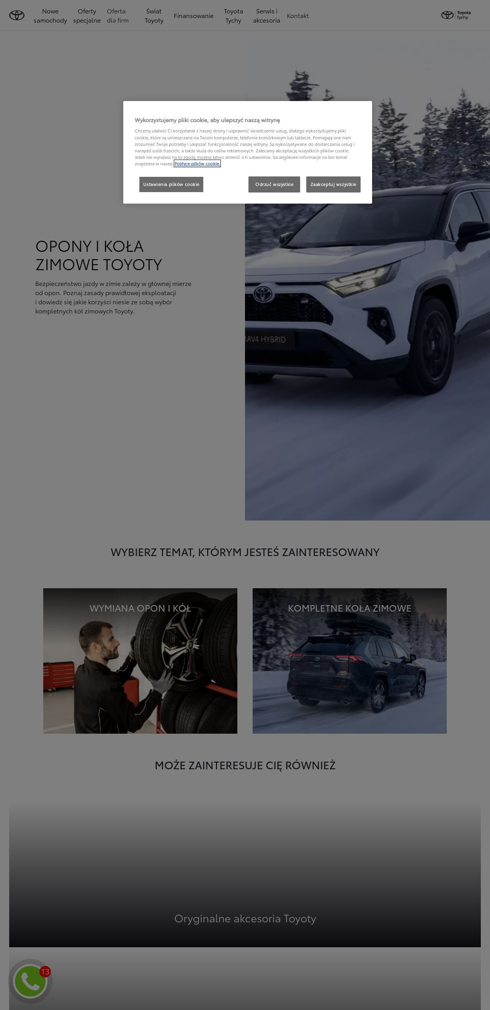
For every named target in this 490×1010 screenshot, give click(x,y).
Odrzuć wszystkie (274, 184)
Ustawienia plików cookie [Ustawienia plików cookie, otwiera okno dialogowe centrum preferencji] (171, 184)
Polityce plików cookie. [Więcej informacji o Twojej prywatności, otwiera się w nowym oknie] (197, 163)
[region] (247, 152)
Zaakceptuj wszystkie (333, 184)
